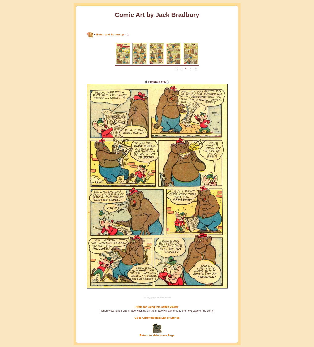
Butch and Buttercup (110, 34)
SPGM (167, 297)
